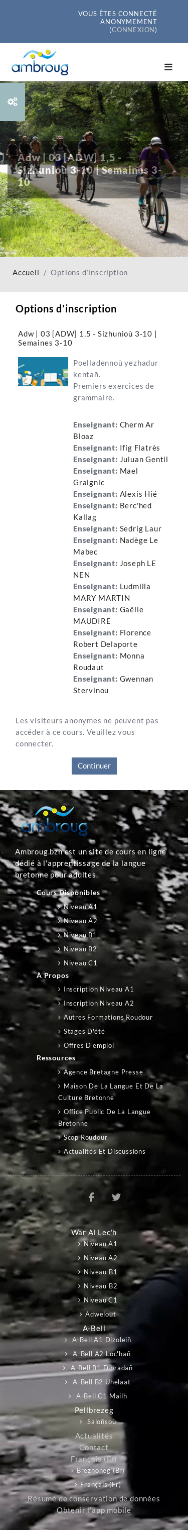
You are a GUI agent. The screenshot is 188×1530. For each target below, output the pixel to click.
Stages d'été (84, 1031)
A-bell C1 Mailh (100, 1396)
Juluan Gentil (144, 459)
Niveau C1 (81, 963)
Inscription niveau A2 (99, 1003)
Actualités (94, 1436)
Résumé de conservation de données (94, 1498)
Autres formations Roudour (108, 1017)
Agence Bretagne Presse (103, 1072)
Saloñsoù (100, 1421)
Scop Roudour (86, 1137)
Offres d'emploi (89, 1045)
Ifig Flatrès (140, 448)
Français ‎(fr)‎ (94, 1459)
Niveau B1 (80, 935)
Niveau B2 (80, 949)
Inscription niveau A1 (99, 989)
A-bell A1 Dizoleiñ (100, 1340)
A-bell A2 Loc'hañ (100, 1354)
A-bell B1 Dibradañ (101, 1368)
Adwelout (100, 1314)
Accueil (26, 272)
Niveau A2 (81, 921)
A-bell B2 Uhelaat (100, 1382)
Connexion (133, 30)
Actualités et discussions (105, 1151)
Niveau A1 (81, 907)
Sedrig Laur (141, 528)
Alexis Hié (138, 494)
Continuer (94, 765)
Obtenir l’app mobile (94, 1510)
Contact (94, 1447)
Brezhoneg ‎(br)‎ (101, 1470)
